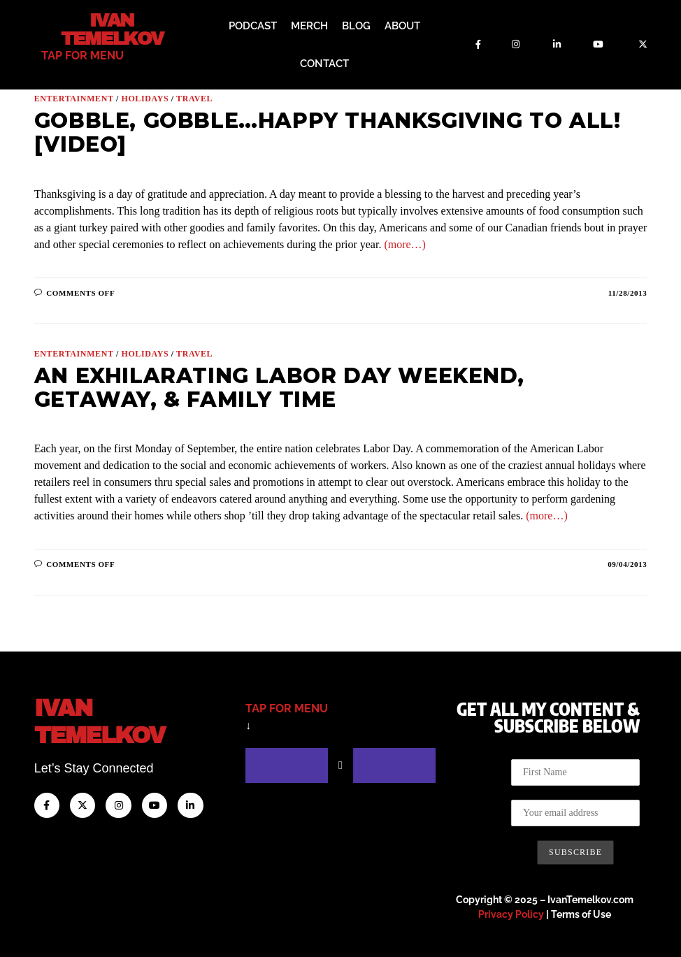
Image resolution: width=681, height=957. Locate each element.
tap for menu (82, 55)
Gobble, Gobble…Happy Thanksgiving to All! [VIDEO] (327, 132)
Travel (194, 98)
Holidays (145, 98)
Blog (356, 26)
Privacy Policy (511, 914)
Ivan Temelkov (111, 29)
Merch (309, 26)
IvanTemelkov (112, 720)
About (402, 26)
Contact (324, 63)
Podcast (253, 26)
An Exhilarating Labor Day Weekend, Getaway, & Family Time (279, 387)
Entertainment (74, 98)
